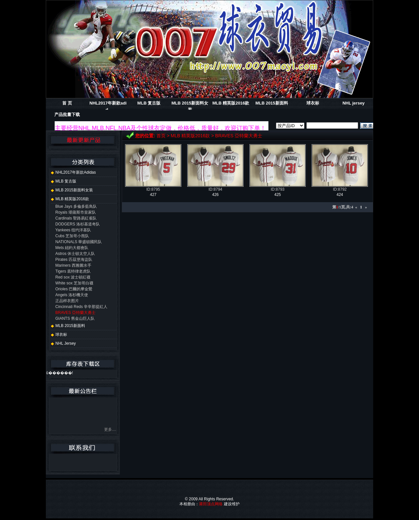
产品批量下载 (67, 114)
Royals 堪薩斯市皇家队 (75, 212)
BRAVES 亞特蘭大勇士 (238, 135)
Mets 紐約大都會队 (71, 247)
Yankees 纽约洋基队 (73, 230)
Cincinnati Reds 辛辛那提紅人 (81, 306)
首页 (161, 135)
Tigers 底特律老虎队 (73, 271)
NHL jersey (353, 103)
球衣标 (312, 103)
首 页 (67, 103)
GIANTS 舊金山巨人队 (75, 318)
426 (215, 194)
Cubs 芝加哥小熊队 (72, 236)
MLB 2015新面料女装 (72, 190)
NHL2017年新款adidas (73, 172)
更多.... (110, 431)
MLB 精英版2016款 (230, 103)
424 (340, 194)
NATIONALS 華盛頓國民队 (78, 242)
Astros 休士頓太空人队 (75, 253)
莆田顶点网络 (211, 504)
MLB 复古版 (149, 103)
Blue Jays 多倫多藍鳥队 (76, 206)
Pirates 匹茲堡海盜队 (73, 259)
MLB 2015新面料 (271, 103)
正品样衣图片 (67, 301)
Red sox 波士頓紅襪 (72, 277)
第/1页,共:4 (342, 207)
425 (277, 194)
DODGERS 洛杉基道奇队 (77, 224)
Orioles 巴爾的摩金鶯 (73, 289)
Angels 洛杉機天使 (71, 295)
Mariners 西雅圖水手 (73, 265)
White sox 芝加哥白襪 (74, 283)
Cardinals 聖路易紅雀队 (76, 218)
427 (153, 194)
